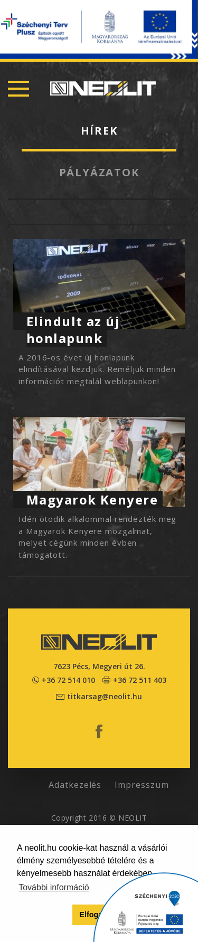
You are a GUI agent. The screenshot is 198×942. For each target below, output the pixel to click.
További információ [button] (53, 887)
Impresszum (142, 785)
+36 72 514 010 (68, 680)
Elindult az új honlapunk (73, 329)
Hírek (99, 130)
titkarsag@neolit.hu (104, 696)
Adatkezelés (75, 785)
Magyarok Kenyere (92, 499)
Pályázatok (99, 172)
